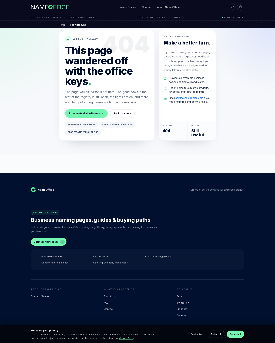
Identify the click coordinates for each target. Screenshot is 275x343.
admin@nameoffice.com (189, 97)
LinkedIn (182, 308)
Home (62, 24)
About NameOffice (168, 7)
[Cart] (240, 7)
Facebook (183, 315)
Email (180, 296)
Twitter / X (183, 302)
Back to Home (122, 113)
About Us (109, 296)
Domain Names (40, 296)
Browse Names (127, 7)
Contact (147, 7)
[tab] (48, 242)
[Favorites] (232, 7)
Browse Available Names (86, 113)
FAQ (106, 302)
